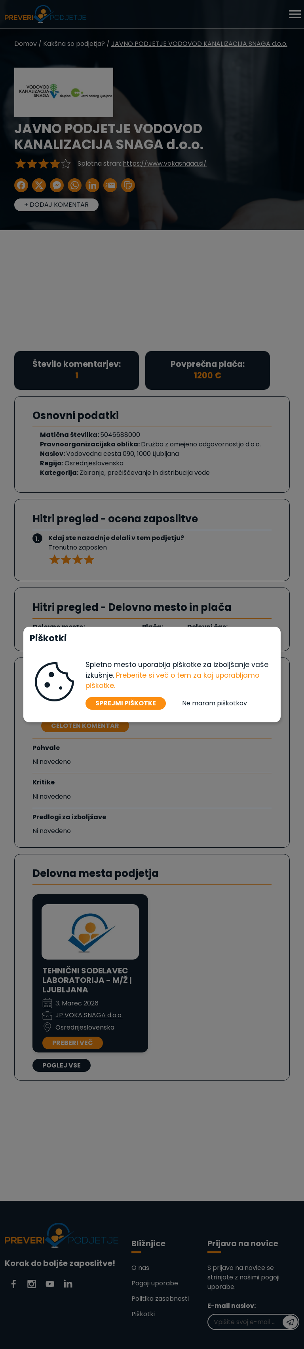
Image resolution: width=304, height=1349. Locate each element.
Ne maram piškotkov (214, 703)
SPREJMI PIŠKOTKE (125, 703)
